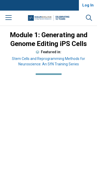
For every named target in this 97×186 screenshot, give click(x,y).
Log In (88, 5)
